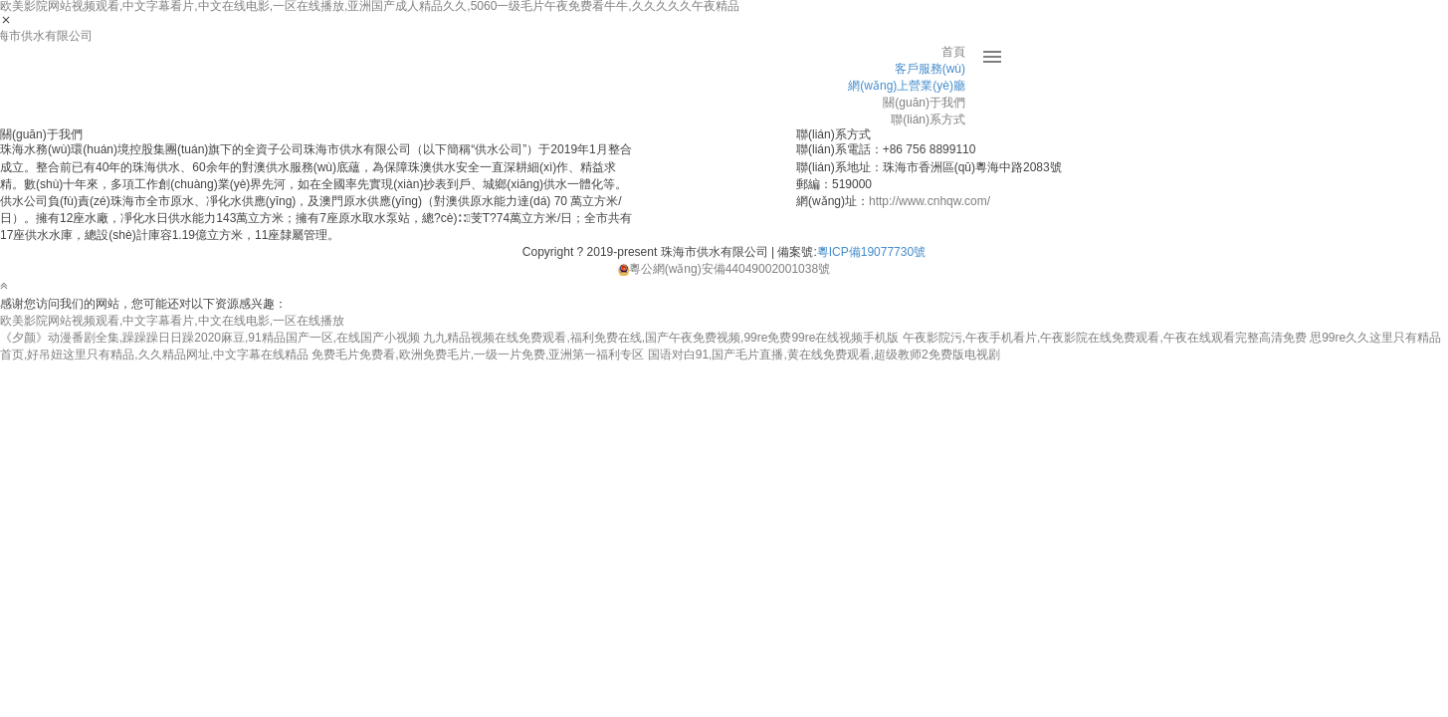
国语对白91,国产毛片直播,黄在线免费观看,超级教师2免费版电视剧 (824, 354)
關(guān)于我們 (924, 103)
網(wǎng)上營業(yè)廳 (906, 86)
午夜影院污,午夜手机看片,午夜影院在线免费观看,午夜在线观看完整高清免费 (1105, 338)
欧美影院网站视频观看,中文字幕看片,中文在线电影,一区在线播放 (172, 321)
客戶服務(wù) (930, 69)
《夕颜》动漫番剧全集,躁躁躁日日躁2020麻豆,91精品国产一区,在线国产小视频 (210, 338)
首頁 (953, 52)
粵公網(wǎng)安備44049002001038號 (724, 269)
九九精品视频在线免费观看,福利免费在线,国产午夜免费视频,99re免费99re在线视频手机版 (661, 338)
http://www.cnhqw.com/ (929, 201)
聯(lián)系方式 (928, 119)
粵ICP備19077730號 (871, 252)
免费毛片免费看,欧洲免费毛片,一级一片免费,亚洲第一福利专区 (477, 354)
